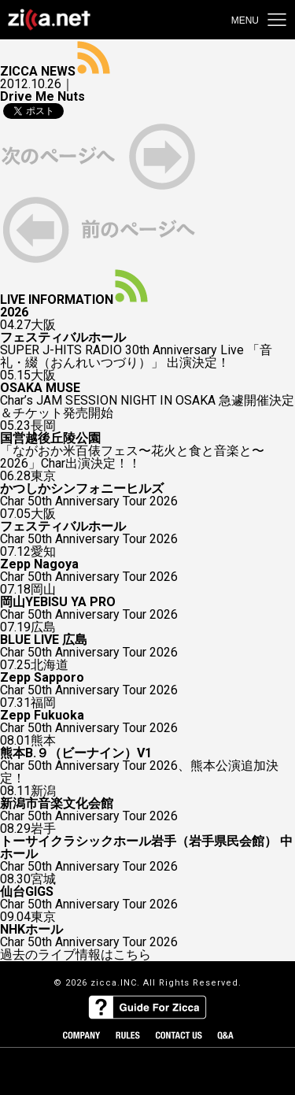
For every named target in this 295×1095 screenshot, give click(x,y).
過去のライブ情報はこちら (75, 955)
